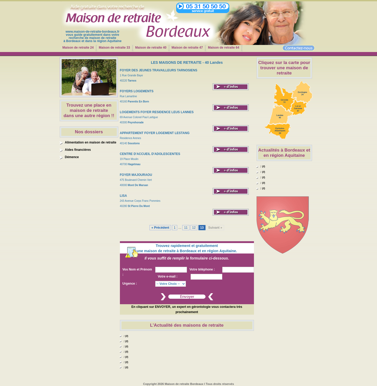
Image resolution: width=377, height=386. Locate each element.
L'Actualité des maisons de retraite (187, 325)
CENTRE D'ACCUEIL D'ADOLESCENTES (150, 154)
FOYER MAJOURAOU (136, 175)
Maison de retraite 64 (223, 47)
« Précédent (160, 227)
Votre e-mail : (168, 276)
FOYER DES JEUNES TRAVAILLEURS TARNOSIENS (158, 70)
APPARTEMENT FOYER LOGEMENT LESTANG (155, 133)
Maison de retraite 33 (114, 47)
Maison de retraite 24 (77, 47)
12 (194, 227)
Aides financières (78, 150)
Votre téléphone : (202, 269)
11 (185, 227)
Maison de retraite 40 (150, 47)
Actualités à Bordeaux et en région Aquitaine (284, 153)
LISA (123, 196)
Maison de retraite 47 (187, 47)
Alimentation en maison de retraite (91, 142)
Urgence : (130, 283)
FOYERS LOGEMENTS (137, 91)
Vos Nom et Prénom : (137, 272)
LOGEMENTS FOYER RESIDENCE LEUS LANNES (157, 112)
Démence (72, 157)
